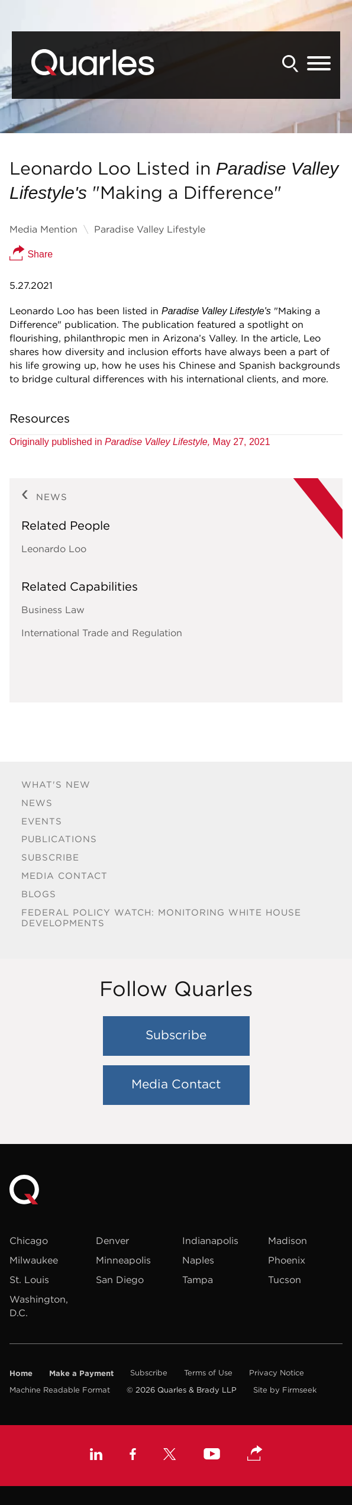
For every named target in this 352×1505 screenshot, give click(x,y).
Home (21, 1373)
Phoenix (286, 1260)
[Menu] (319, 64)
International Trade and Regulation (101, 633)
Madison (287, 1240)
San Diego (120, 1279)
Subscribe (50, 857)
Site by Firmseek (285, 1390)
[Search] (290, 63)
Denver (112, 1240)
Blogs (38, 894)
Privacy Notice (276, 1373)
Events (41, 821)
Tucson (284, 1279)
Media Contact (64, 875)
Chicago (28, 1240)
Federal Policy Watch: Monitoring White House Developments (161, 918)
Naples (198, 1260)
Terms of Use (208, 1373)
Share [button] (31, 254)
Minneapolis (123, 1260)
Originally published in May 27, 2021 (139, 442)
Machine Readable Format (59, 1390)
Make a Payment (81, 1373)
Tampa (197, 1279)
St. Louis (29, 1279)
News (37, 802)
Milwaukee (33, 1260)
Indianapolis (210, 1240)
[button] (255, 1454)
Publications (59, 839)
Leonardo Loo (53, 549)
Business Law (53, 609)
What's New (56, 784)
